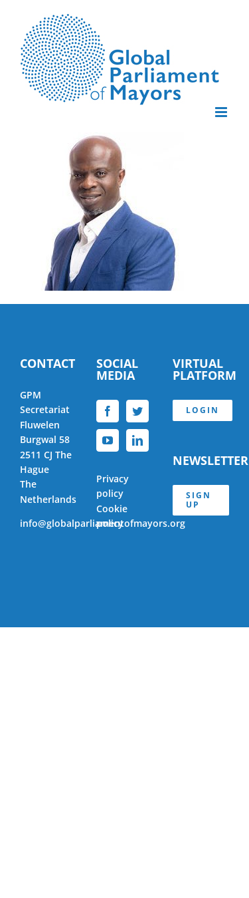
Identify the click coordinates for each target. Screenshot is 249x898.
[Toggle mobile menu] (222, 112)
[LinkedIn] (137, 440)
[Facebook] (107, 411)
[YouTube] (107, 440)
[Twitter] (137, 411)
